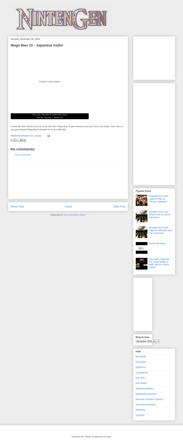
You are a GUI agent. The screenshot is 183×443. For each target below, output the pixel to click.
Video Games (36, 115)
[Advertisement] (68, 180)
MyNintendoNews (145, 388)
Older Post (119, 206)
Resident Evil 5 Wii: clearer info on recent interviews (159, 215)
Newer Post (17, 206)
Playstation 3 (48, 117)
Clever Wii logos (157, 243)
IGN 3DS (140, 378)
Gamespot (141, 362)
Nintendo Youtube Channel (149, 399)
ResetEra (140, 410)
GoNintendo (142, 372)
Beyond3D (141, 356)
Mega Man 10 (46, 115)
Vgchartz (140, 415)
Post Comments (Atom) (74, 215)
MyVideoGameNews (146, 394)
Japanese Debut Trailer (59, 115)
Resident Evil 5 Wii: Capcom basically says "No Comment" (160, 230)
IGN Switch (141, 383)
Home (68, 206)
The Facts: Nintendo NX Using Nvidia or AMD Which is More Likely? (159, 263)
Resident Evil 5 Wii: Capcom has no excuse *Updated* (159, 199)
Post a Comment (23, 155)
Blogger (107, 436)
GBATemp (141, 367)
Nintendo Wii (58, 117)
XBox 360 (40, 117)
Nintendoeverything (145, 404)
